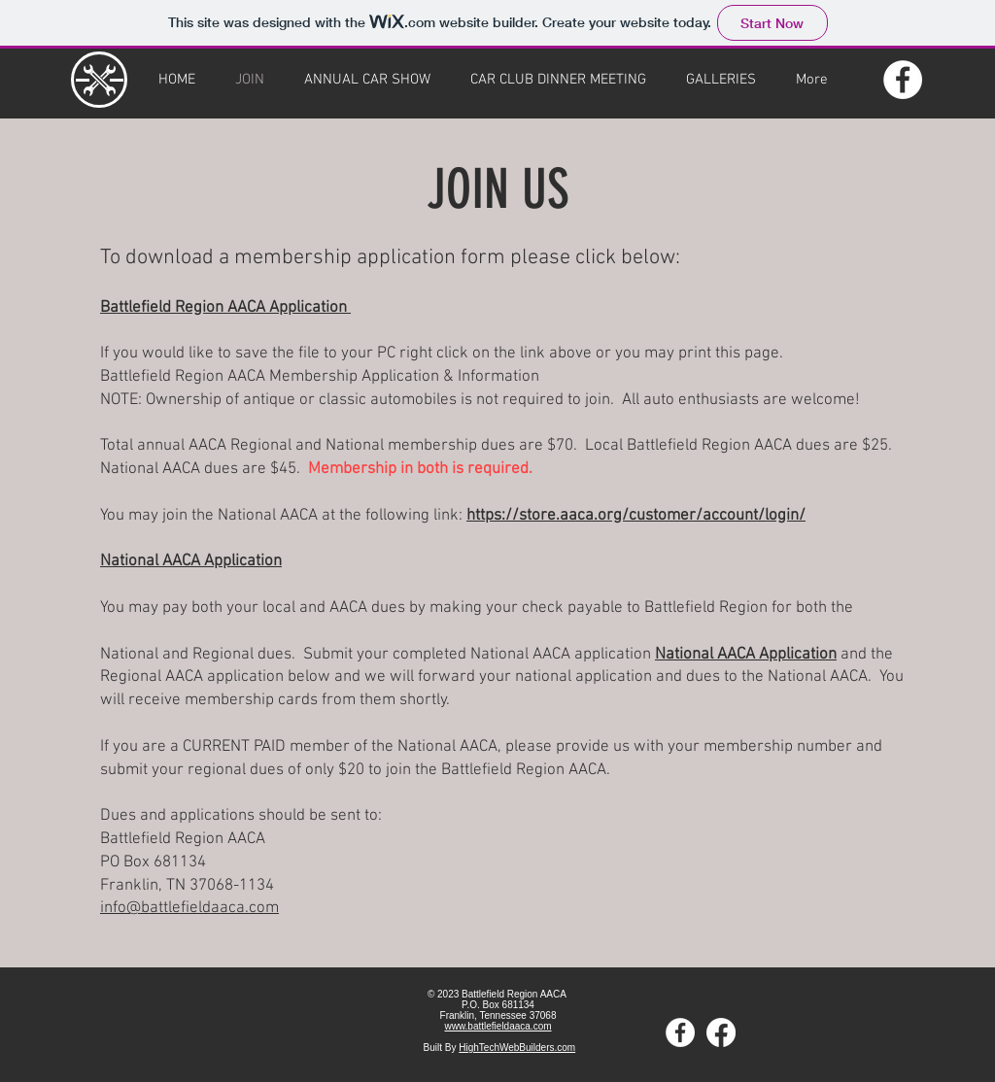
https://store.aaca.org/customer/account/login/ (636, 515)
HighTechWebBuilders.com (517, 1047)
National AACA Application (191, 561)
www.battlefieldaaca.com (497, 1026)
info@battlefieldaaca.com (189, 908)
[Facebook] (902, 79)
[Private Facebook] (721, 1032)
